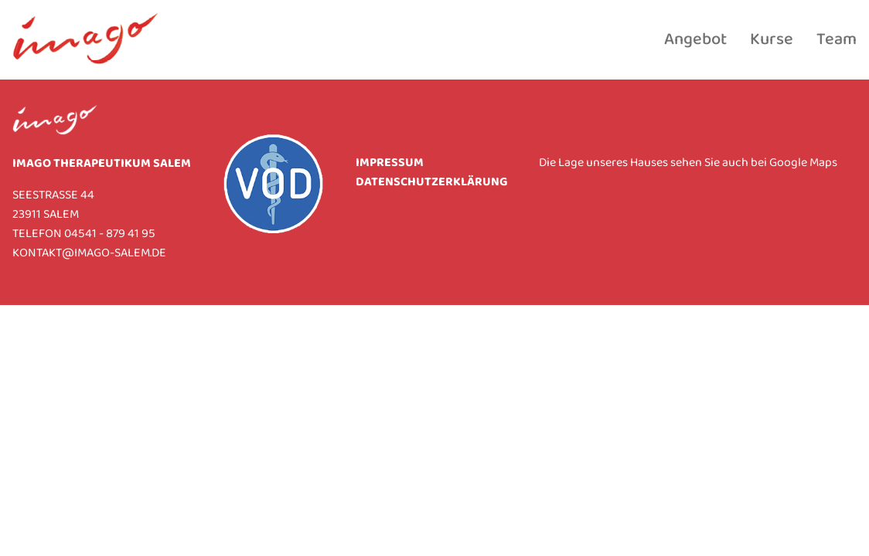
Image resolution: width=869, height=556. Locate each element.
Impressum (390, 163)
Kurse (771, 40)
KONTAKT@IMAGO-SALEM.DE (89, 253)
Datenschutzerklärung (432, 182)
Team (836, 40)
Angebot (695, 40)
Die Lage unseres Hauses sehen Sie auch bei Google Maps (688, 163)
